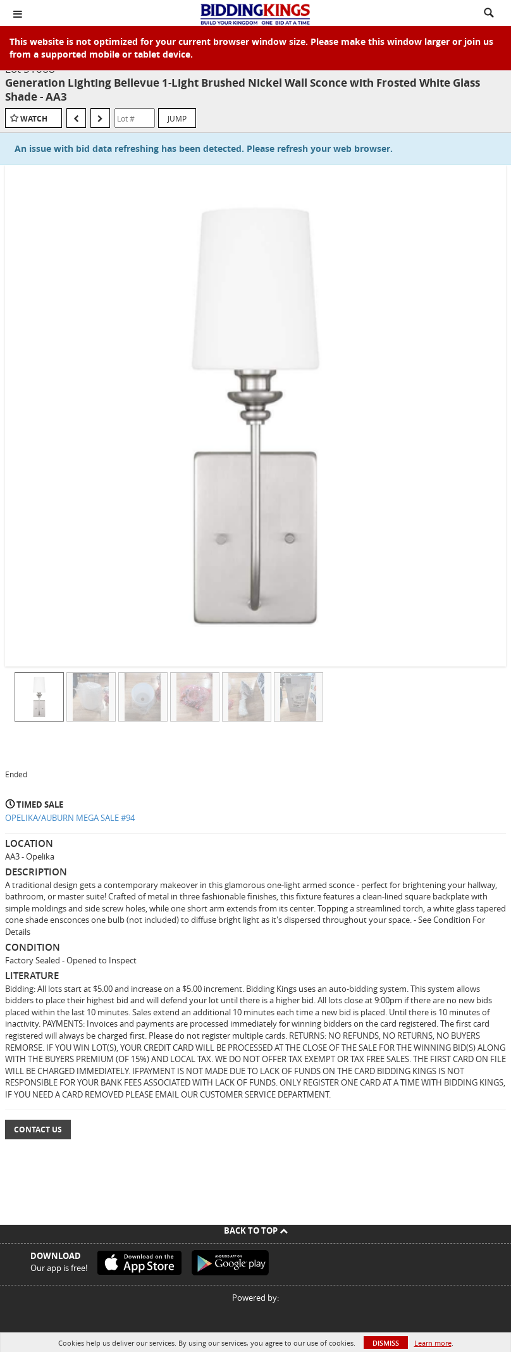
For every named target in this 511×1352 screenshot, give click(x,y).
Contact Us (38, 1129)
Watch (33, 118)
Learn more (433, 1343)
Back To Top (256, 1230)
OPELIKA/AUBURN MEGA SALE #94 (70, 817)
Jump (177, 118)
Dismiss (385, 1343)
